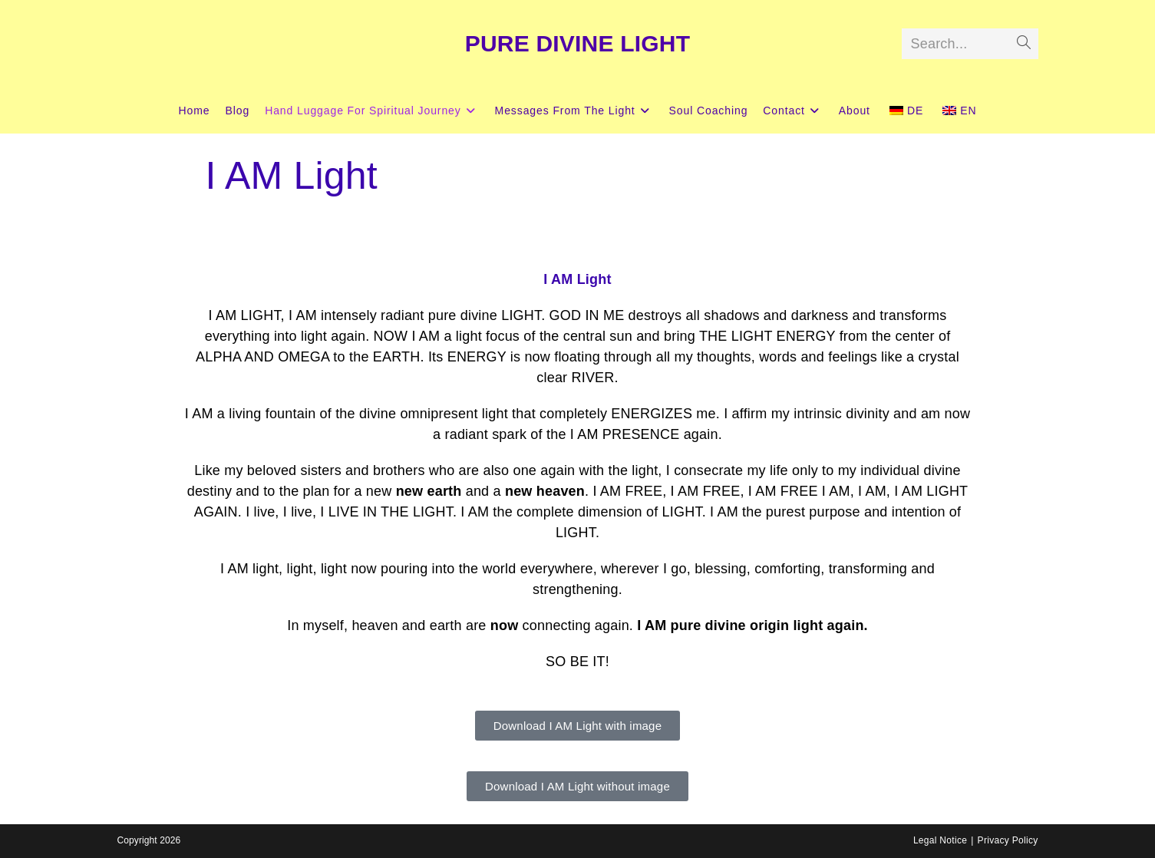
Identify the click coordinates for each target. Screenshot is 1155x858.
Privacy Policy (1008, 840)
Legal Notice (940, 840)
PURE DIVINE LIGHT (577, 43)
